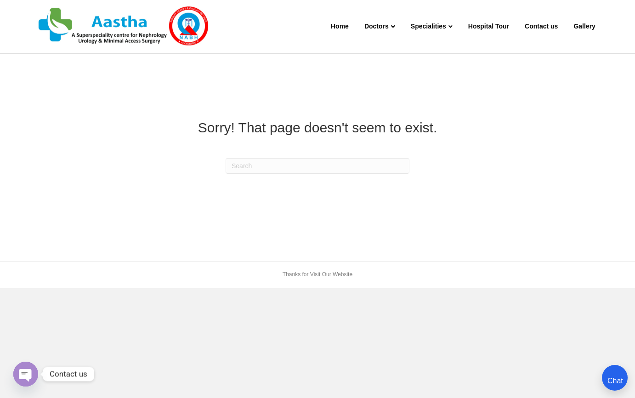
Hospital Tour (488, 26)
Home (340, 26)
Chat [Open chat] (615, 381)
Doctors (376, 26)
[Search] (317, 166)
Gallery (584, 26)
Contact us (541, 26)
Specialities (428, 26)
